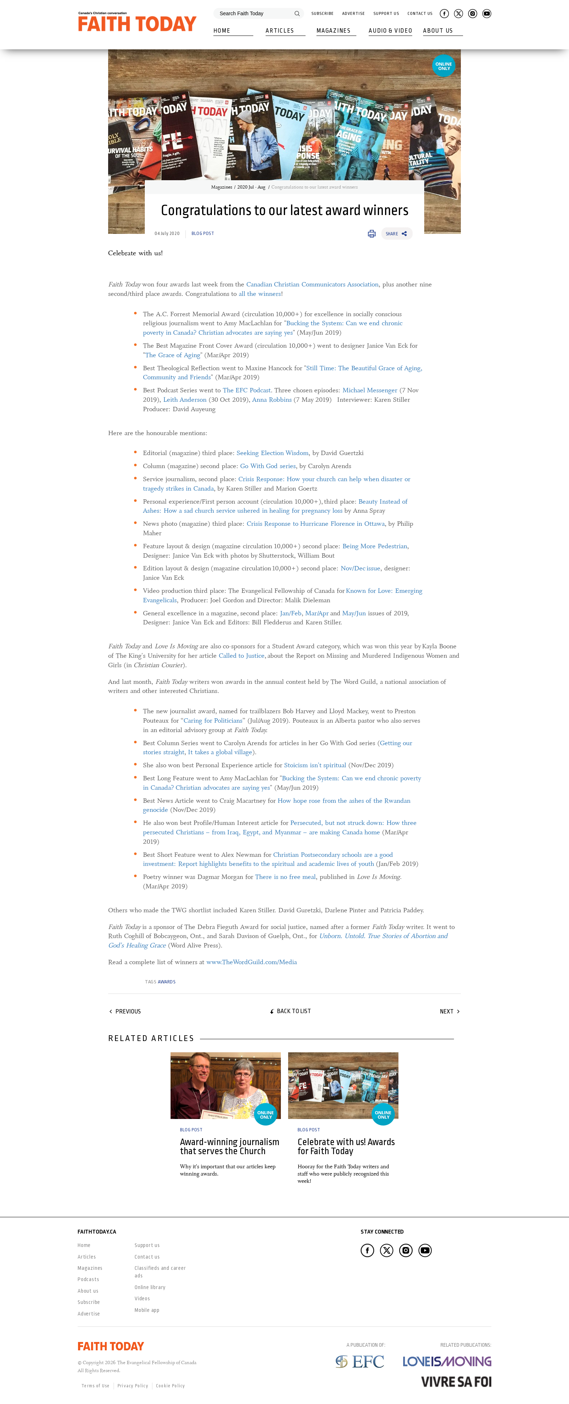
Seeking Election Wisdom (272, 453)
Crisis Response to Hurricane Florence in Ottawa (316, 523)
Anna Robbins (272, 399)
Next (447, 1011)
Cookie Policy (170, 1385)
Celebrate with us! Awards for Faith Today (346, 1146)
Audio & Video (390, 31)
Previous (128, 1011)
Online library (150, 1287)
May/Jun (354, 613)
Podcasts (88, 1279)
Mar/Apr (317, 613)
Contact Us (420, 13)
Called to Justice (242, 655)
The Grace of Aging (172, 355)
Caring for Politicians (213, 720)
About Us (438, 31)
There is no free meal (285, 876)
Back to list (294, 1011)
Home (221, 31)
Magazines (333, 31)
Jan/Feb (291, 613)
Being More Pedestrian (375, 546)
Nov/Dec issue (361, 568)
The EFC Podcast (247, 390)
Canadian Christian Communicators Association (312, 284)
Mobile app (147, 1310)
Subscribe (322, 13)
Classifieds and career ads (160, 1272)
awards (167, 981)
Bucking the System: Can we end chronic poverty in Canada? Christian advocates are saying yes (272, 328)
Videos (142, 1298)
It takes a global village (220, 752)
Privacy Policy (133, 1385)
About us (88, 1291)
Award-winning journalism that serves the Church (229, 1146)
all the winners (260, 293)
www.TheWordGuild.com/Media (251, 962)
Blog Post (203, 233)
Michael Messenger (370, 390)
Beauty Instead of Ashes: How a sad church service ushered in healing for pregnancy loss (275, 506)
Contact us (147, 1257)
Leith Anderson (185, 399)
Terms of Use (95, 1385)
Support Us (386, 13)
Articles (280, 31)
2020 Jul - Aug (251, 187)
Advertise (353, 13)
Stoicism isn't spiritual (315, 765)
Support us (147, 1245)
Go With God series (268, 466)
